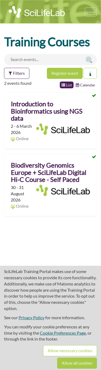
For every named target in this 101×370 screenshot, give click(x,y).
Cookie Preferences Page (63, 332)
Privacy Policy (31, 317)
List (66, 85)
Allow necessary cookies (70, 350)
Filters (17, 73)
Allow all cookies (77, 362)
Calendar (85, 85)
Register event (64, 73)
